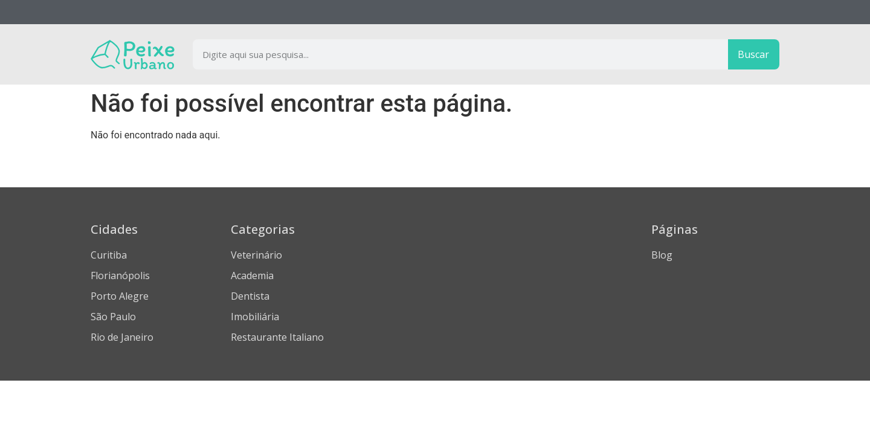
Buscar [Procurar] (753, 54)
